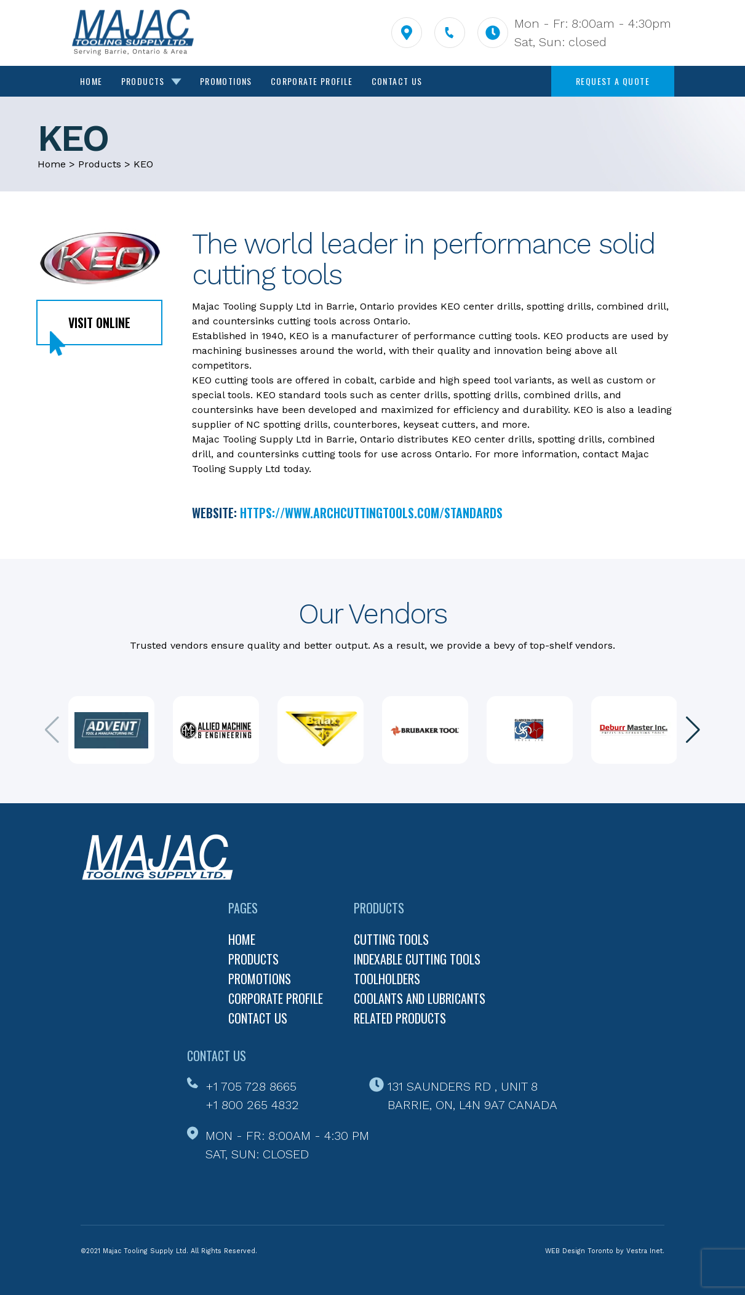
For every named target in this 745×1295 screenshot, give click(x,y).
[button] (693, 730)
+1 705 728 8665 (251, 1086)
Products (151, 80)
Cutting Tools (391, 939)
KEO (143, 164)
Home (91, 80)
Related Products (400, 1018)
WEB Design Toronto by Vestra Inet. (604, 1251)
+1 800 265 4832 (252, 1104)
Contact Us (397, 80)
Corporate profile (275, 998)
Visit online (99, 322)
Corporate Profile (312, 80)
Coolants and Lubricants (419, 998)
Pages (243, 908)
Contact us (257, 1018)
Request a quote (613, 80)
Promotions (226, 80)
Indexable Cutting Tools (417, 959)
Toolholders (387, 978)
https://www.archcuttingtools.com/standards (371, 512)
